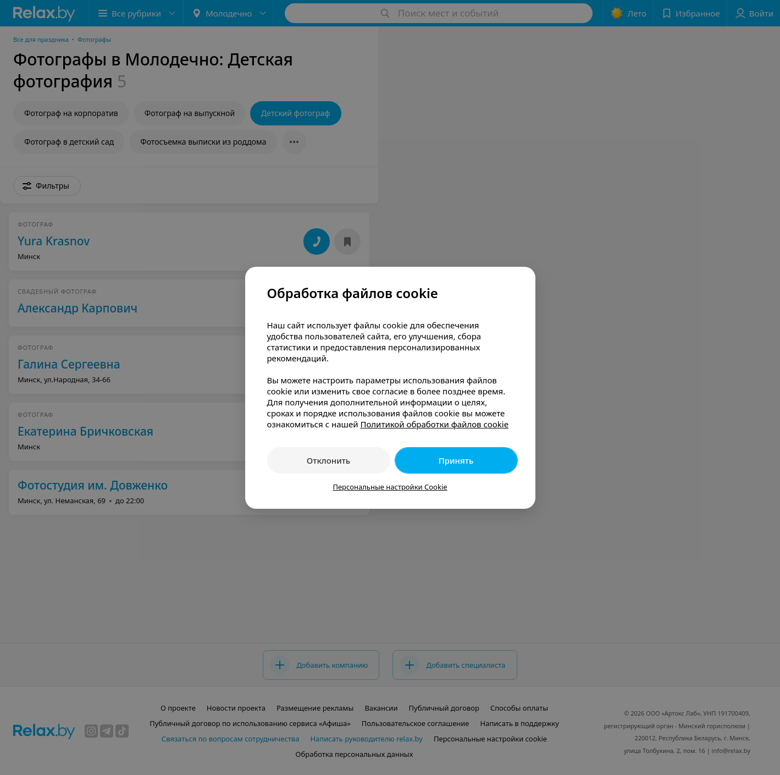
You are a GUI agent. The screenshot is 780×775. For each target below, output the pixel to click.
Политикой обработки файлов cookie (434, 424)
